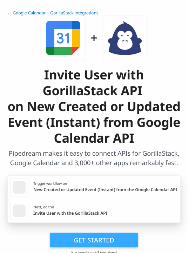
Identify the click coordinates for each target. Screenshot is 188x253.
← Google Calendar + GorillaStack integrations (53, 13)
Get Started (94, 239)
